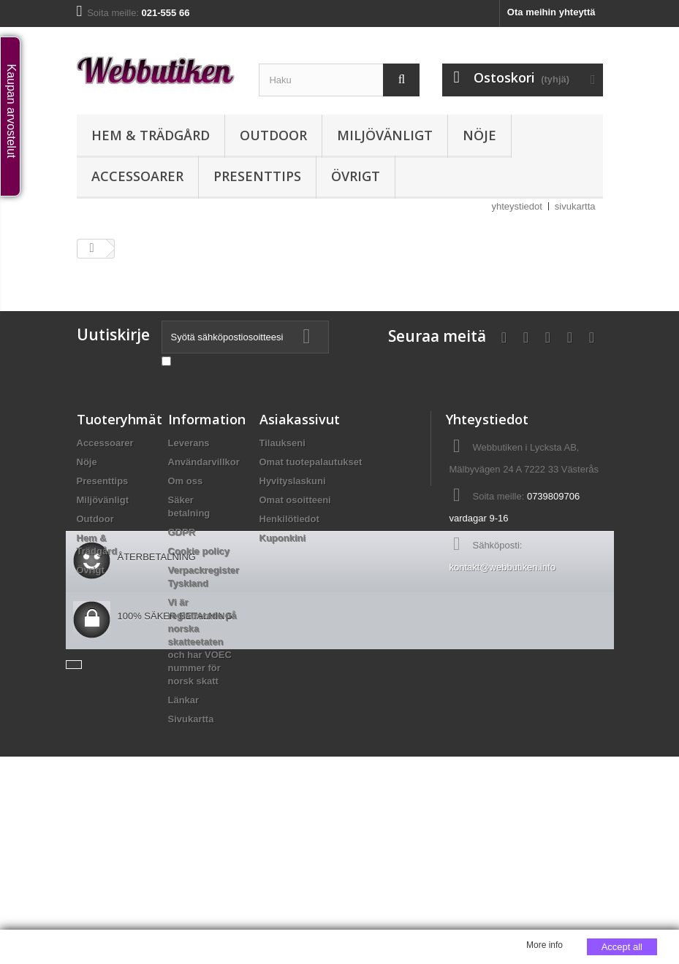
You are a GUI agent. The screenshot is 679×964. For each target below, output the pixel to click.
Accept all (622, 946)
